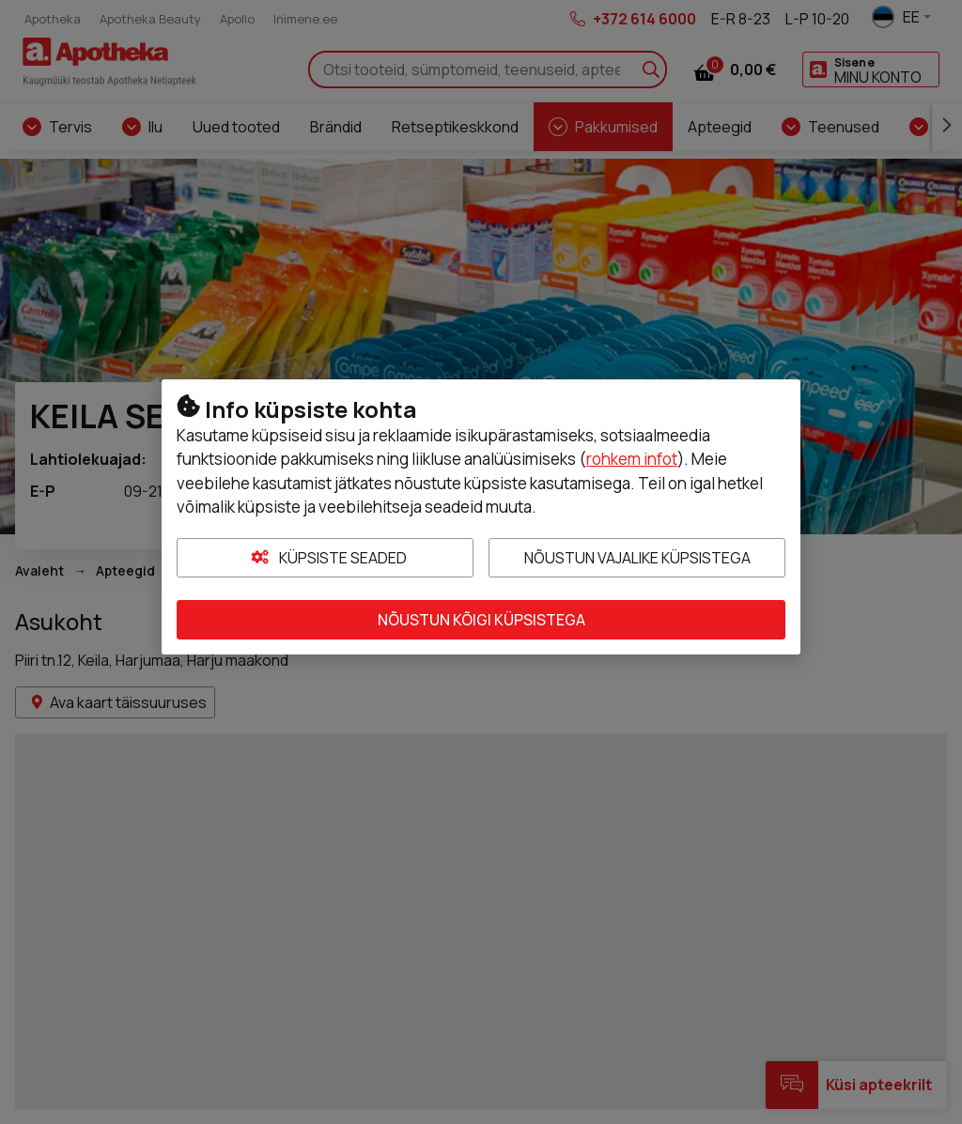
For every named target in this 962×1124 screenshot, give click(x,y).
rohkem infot (631, 459)
